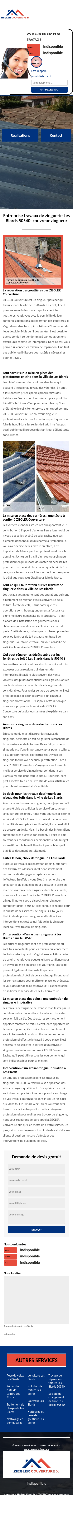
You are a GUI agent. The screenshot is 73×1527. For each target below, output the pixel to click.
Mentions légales (36, 1449)
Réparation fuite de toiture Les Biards (13, 1391)
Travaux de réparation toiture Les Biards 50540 (56, 1381)
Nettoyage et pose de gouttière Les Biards (36, 1417)
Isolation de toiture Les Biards (35, 1389)
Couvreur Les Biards (36, 1402)
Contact (56, 135)
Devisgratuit (36, 62)
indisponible (53, 46)
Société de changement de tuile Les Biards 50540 (56, 1399)
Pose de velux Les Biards (15, 1377)
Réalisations (20, 135)
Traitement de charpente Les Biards (15, 1408)
